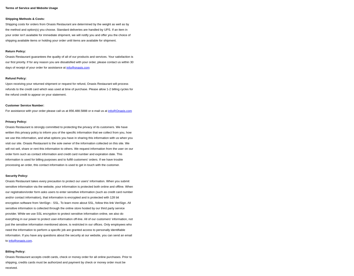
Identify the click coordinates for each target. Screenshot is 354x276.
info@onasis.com (77, 67)
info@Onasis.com (120, 111)
